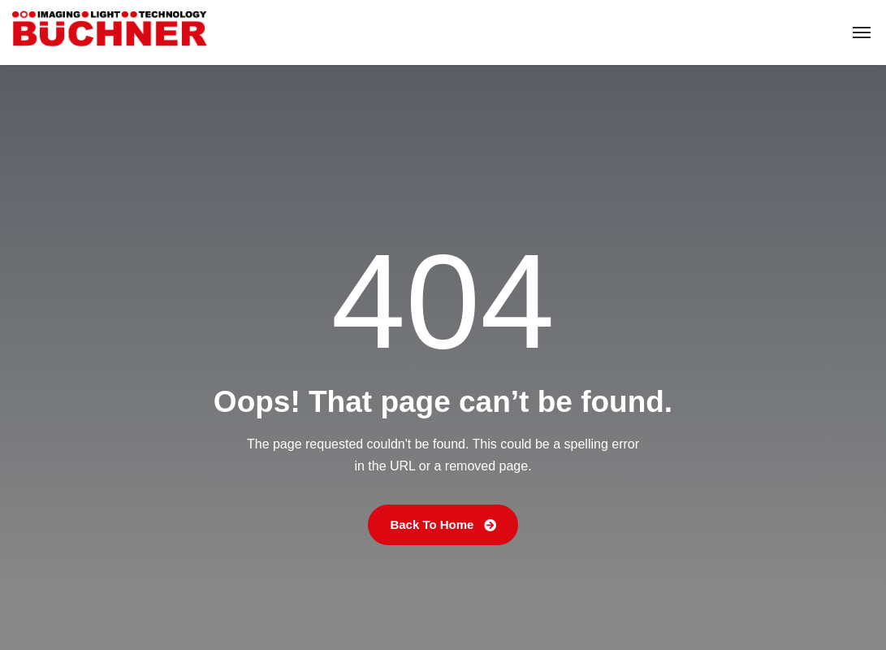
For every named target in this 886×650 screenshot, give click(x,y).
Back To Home (442, 524)
